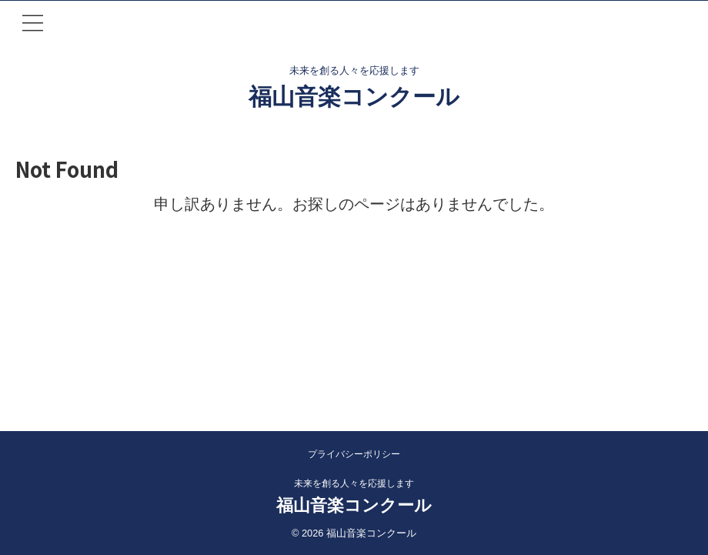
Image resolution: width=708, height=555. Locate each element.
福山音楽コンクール (354, 96)
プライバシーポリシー (354, 454)
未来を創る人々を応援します (354, 483)
